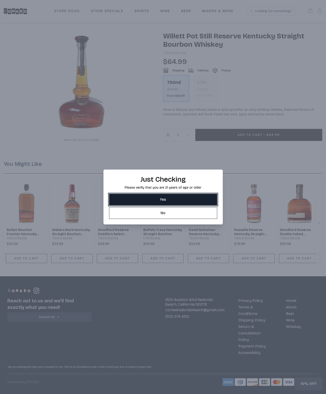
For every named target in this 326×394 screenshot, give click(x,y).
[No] (163, 213)
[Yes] (163, 199)
